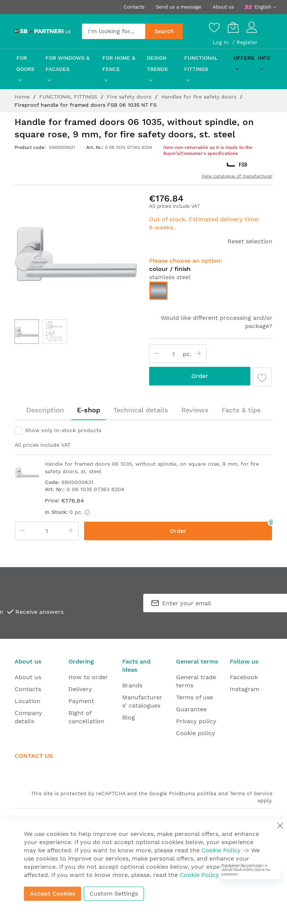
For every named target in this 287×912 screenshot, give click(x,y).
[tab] (45, 410)
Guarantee (191, 709)
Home (23, 97)
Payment (81, 701)
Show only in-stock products (63, 430)
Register (247, 42)
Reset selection (250, 241)
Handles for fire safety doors (199, 97)
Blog (128, 717)
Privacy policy (196, 721)
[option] (158, 290)
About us (223, 7)
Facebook (244, 677)
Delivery (80, 689)
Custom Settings (114, 893)
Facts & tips (241, 410)
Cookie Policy (221, 850)
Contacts (134, 7)
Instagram (244, 689)
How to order (88, 677)
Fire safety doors (130, 97)
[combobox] (113, 31)
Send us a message (178, 7)
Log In (222, 42)
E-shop (88, 410)
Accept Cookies (52, 893)
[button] (55, 331)
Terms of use (194, 697)
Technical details (140, 410)
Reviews (195, 410)
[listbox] (210, 292)
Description (45, 410)
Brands (132, 685)
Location (27, 701)
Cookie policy (195, 733)
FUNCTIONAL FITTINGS (69, 97)
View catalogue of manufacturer (236, 176)
